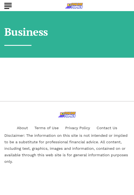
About (22, 128)
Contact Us (107, 128)
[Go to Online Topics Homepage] (74, 6)
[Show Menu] (8, 5)
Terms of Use (46, 128)
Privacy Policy (77, 128)
